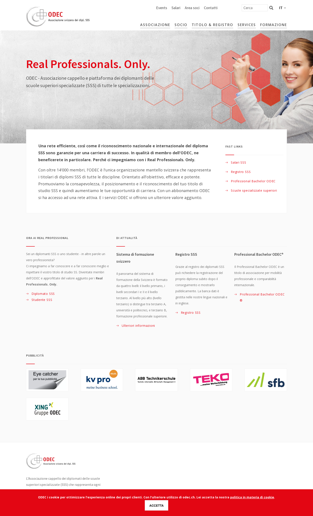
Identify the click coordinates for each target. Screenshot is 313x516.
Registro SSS (241, 172)
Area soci (238, 7)
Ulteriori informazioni (138, 326)
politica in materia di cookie (252, 497)
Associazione (155, 24)
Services (247, 24)
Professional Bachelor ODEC (253, 181)
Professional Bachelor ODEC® (262, 297)
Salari (221, 7)
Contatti (256, 7)
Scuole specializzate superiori (254, 190)
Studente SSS (42, 300)
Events (207, 7)
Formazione (273, 24)
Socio (181, 24)
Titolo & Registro (212, 24)
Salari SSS (238, 162)
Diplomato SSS (43, 294)
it (281, 7)
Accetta (156, 506)
